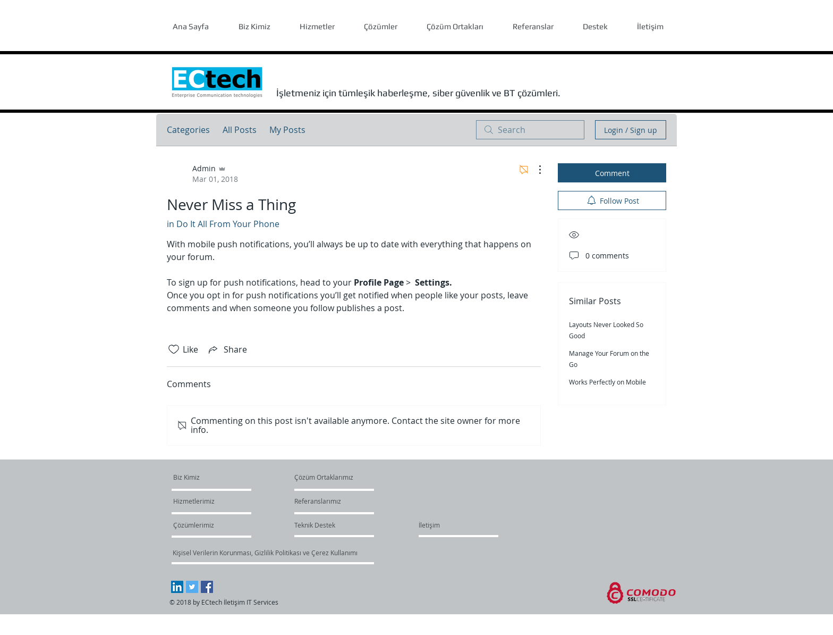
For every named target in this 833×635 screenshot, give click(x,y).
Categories (188, 130)
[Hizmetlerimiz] (203, 501)
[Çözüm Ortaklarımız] (323, 477)
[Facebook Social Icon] (207, 587)
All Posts (240, 130)
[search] (530, 129)
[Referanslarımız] (319, 501)
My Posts (287, 130)
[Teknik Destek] (314, 525)
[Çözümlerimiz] (203, 525)
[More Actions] (534, 169)
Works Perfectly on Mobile (607, 382)
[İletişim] (429, 525)
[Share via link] (227, 349)
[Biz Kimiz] (213, 477)
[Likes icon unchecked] (174, 349)
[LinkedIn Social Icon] (177, 587)
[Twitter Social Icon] (192, 587)
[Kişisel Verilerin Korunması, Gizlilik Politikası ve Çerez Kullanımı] (265, 552)
